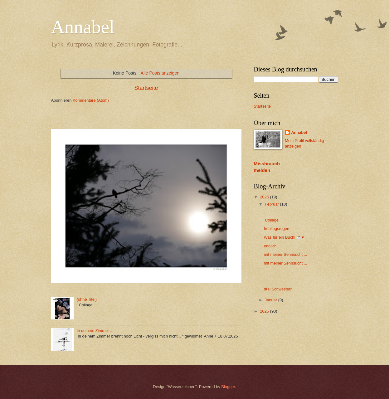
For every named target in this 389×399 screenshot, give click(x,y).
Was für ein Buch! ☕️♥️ (285, 237)
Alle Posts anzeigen (160, 73)
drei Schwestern (278, 289)
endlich (270, 246)
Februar (272, 204)
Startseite (146, 88)
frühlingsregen (276, 228)
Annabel (82, 27)
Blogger (228, 386)
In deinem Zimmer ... (95, 330)
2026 (265, 197)
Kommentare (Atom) (91, 100)
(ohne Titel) (87, 299)
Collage (271, 220)
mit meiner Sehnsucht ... (285, 254)
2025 (265, 311)
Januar (271, 300)
